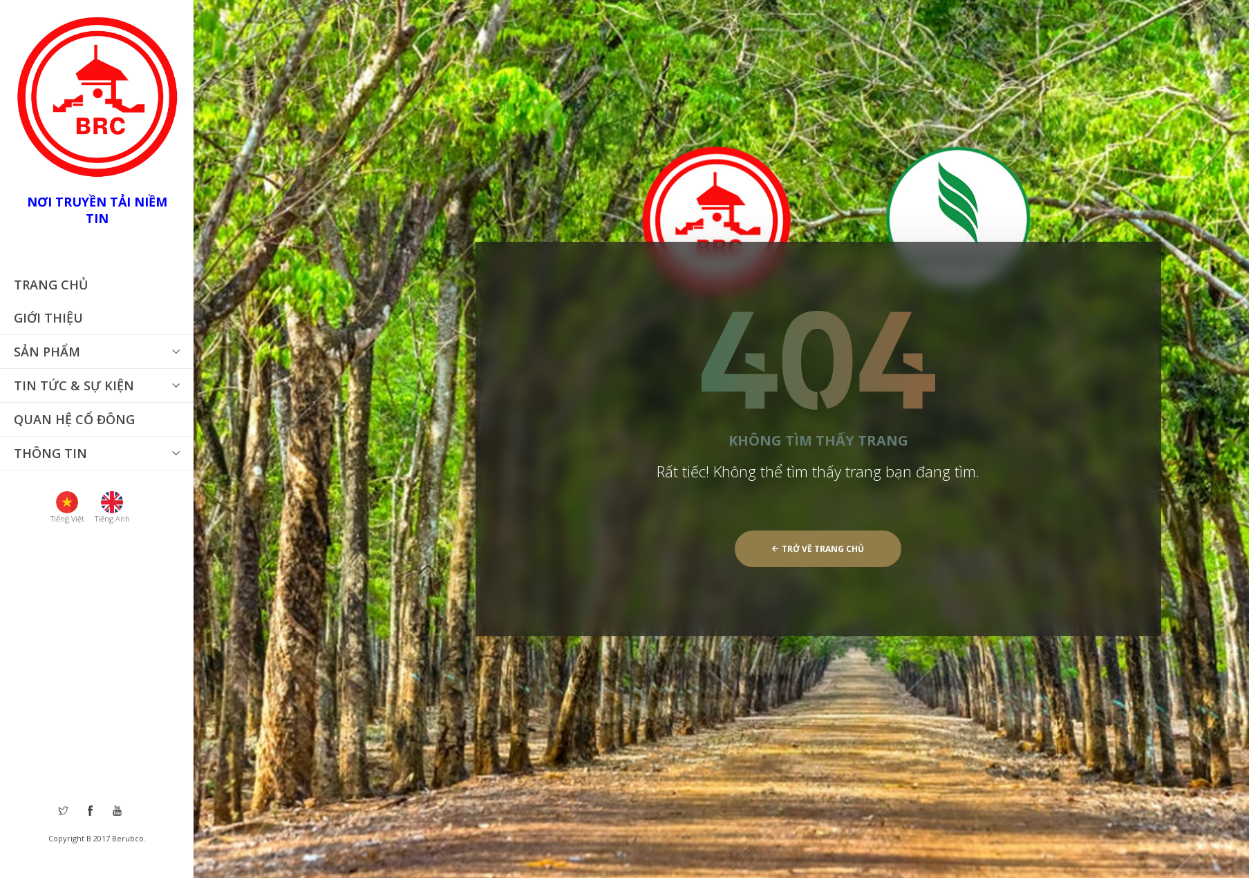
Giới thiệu (48, 317)
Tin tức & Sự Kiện (74, 385)
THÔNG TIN (50, 453)
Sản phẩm (47, 351)
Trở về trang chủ (818, 549)
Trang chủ (51, 284)
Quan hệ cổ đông (74, 419)
